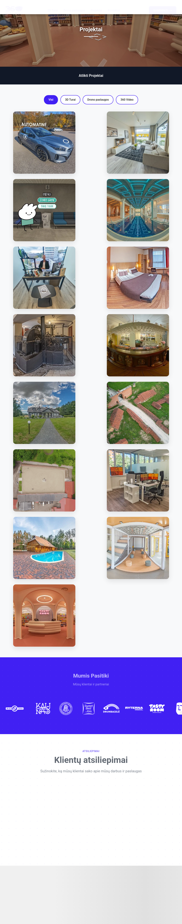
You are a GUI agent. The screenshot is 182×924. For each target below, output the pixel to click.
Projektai (96, 7)
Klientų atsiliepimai (91, 762)
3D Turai (52, 7)
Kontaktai (114, 7)
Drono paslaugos (74, 7)
